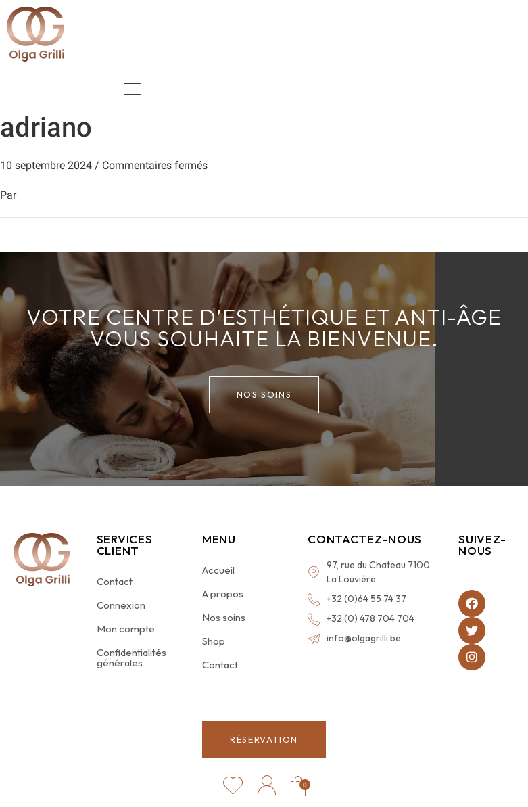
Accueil (218, 569)
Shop (213, 641)
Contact (115, 581)
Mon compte (126, 628)
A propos (222, 593)
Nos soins (223, 617)
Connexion (121, 605)
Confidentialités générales (131, 657)
